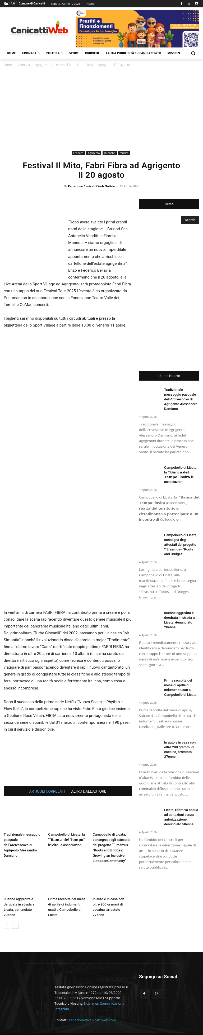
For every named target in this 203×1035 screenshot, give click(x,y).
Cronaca (24, 65)
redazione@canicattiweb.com (92, 1006)
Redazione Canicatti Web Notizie (91, 186)
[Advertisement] (101, 110)
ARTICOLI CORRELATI (47, 777)
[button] (193, 53)
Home (8, 65)
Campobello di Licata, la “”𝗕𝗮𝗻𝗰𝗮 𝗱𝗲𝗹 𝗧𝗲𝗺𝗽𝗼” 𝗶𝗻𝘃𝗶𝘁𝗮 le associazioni (66, 825)
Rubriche (109, 153)
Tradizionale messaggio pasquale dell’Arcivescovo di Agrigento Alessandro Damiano (22, 831)
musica (124, 153)
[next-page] (15, 911)
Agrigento (42, 65)
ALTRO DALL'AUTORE (88, 777)
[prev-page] (7, 911)
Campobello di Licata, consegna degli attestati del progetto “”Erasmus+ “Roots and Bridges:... (180, 544)
